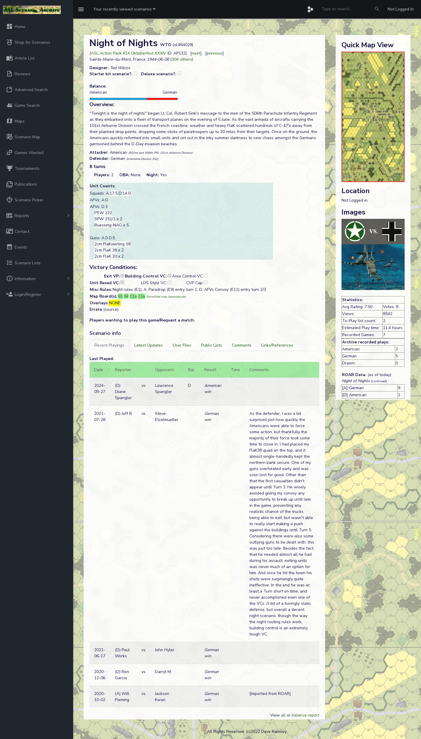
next (196, 53)
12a (141, 296)
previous (214, 53)
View (275, 715)
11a (133, 296)
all (283, 715)
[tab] (109, 345)
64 (126, 296)
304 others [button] (182, 59)
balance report (305, 715)
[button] (124, 9)
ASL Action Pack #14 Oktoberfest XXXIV (128, 53)
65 (120, 296)
